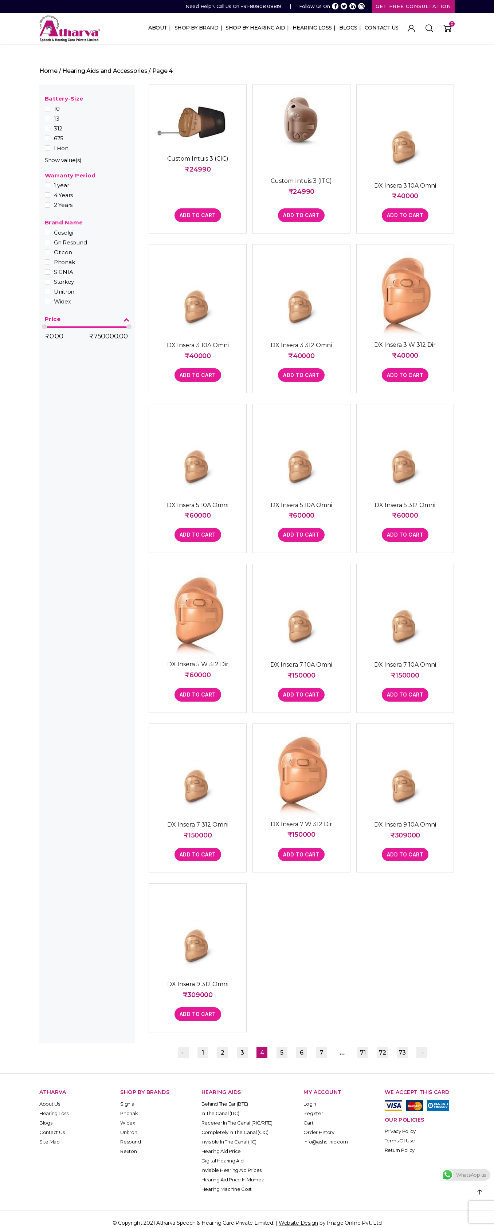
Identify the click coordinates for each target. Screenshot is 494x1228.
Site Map (49, 1134)
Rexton (128, 1144)
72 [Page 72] (382, 1045)
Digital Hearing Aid (222, 1153)
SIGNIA (63, 271)
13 (56, 118)
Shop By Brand (197, 27)
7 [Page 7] (321, 1045)
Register (313, 1106)
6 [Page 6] (301, 1045)
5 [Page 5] (281, 1045)
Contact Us (382, 27)
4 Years (63, 195)
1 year (61, 185)
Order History (318, 1125)
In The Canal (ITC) (220, 1106)
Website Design (298, 1215)
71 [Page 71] (362, 1045)
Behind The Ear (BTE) (224, 1096)
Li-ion (61, 148)
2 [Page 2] (222, 1045)
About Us (49, 1096)
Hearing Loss (312, 27)
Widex (62, 301)
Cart (308, 1115)
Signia (127, 1096)
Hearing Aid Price (221, 1144)
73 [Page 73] (402, 1045)
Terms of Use (400, 1134)
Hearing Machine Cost (226, 1182)
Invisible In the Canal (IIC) (228, 1134)
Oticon (63, 252)
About (157, 27)
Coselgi (63, 232)
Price (87, 319)
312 (58, 128)
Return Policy (400, 1143)
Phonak (64, 262)
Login (309, 1096)
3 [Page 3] (242, 1045)
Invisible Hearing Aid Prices (231, 1163)
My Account (411, 28)
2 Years (63, 204)
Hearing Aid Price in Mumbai (233, 1172)
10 (56, 108)
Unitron (64, 291)
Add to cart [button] (197, 214)
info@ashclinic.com (325, 1134)
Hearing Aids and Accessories (104, 70)
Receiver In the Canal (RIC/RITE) (237, 1115)
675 (58, 138)
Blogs (348, 27)
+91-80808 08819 (261, 6)
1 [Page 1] (203, 1045)
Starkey (64, 281)
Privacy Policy (400, 1124)
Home (48, 70)
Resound (130, 1134)
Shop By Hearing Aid (255, 27)
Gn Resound (70, 242)
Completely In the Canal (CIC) (234, 1125)
